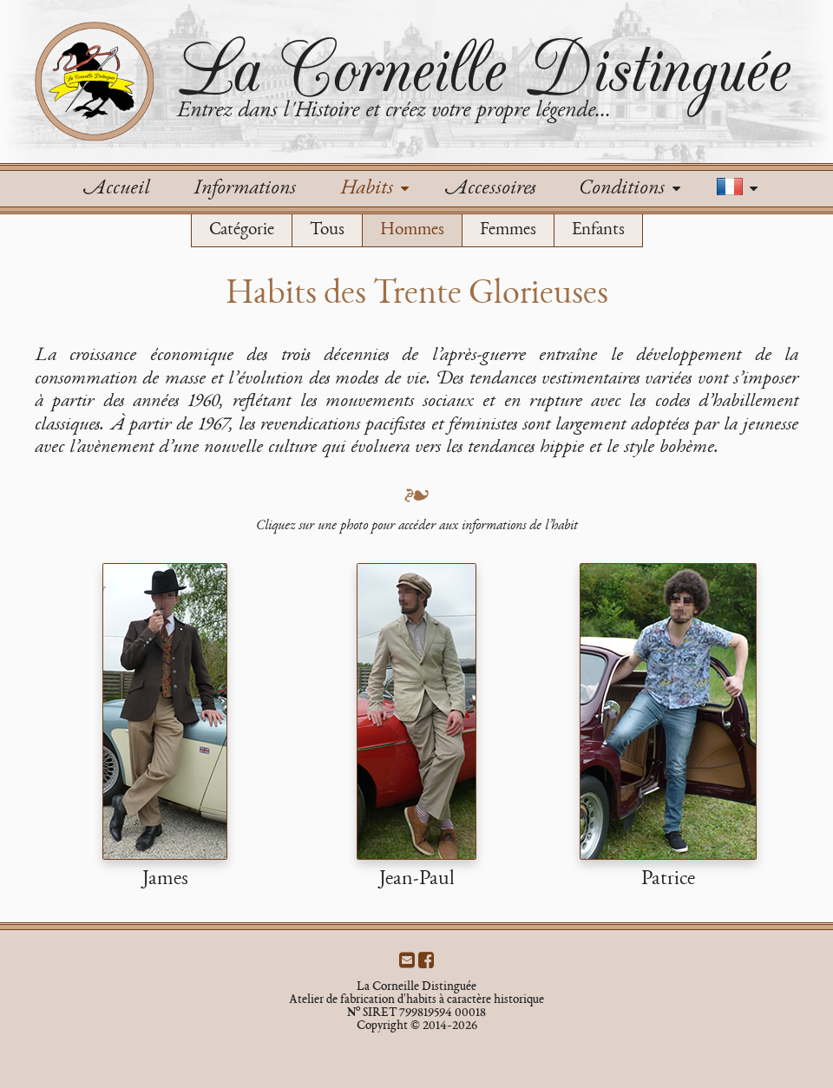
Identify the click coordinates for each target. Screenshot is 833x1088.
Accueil (116, 189)
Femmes (508, 230)
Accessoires (490, 189)
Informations (244, 189)
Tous (327, 230)
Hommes (412, 230)
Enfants (598, 230)
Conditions (629, 189)
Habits (374, 189)
